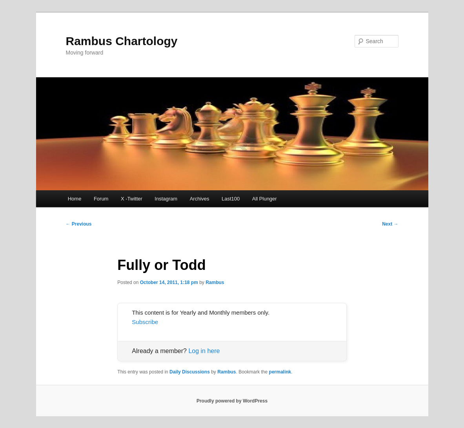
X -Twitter (131, 199)
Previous (79, 224)
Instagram (166, 199)
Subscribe (145, 322)
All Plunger (264, 199)
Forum (101, 199)
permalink (280, 372)
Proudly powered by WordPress (232, 401)
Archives (199, 199)
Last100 (231, 199)
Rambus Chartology (122, 41)
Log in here (204, 351)
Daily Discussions (189, 372)
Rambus (215, 282)
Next (390, 224)
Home (75, 199)
